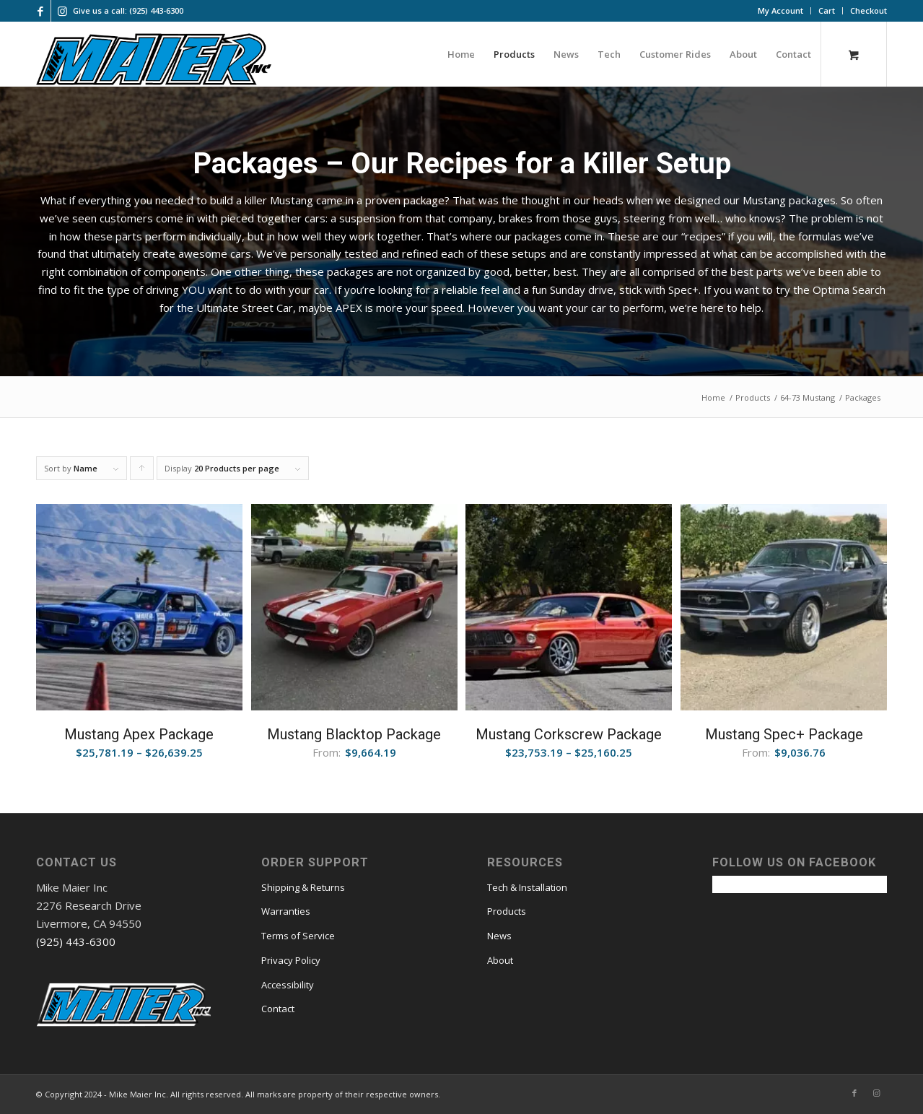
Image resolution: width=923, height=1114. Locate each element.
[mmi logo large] (153, 61)
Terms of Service (298, 935)
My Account (780, 10)
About (500, 960)
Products (506, 911)
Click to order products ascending (142, 471)
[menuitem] (781, 10)
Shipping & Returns (303, 887)
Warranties (285, 911)
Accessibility (287, 984)
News (499, 935)
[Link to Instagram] (62, 11)
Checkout (868, 10)
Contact (277, 1008)
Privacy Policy (290, 960)
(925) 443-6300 (75, 941)
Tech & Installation (527, 887)
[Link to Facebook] (40, 11)
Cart (826, 10)
